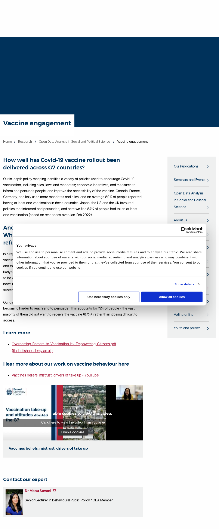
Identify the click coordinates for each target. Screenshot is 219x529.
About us (180, 220)
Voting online (184, 315)
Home (7, 141)
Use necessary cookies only (108, 297)
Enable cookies (72, 431)
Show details (184, 284)
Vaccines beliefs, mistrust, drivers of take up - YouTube (55, 375)
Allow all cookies (172, 297)
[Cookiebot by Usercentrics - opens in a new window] (184, 230)
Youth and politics (187, 328)
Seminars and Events (190, 180)
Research (25, 141)
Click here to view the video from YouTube (73, 421)
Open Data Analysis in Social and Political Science (74, 141)
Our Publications (186, 166)
